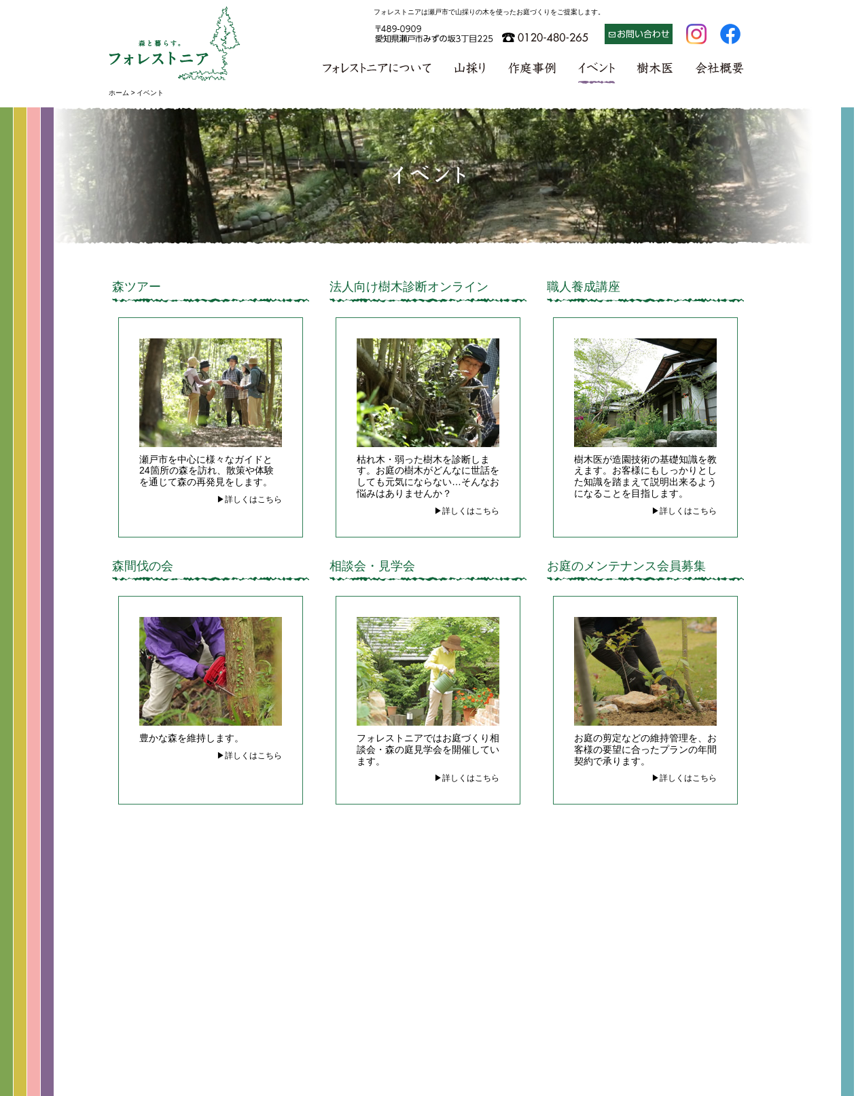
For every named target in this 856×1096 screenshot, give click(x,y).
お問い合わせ (639, 34)
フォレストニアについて (378, 71)
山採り (469, 71)
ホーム (119, 92)
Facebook (730, 34)
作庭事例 (532, 71)
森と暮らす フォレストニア (175, 42)
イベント (597, 71)
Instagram (696, 34)
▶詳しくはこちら (249, 499)
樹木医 (655, 71)
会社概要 (719, 71)
